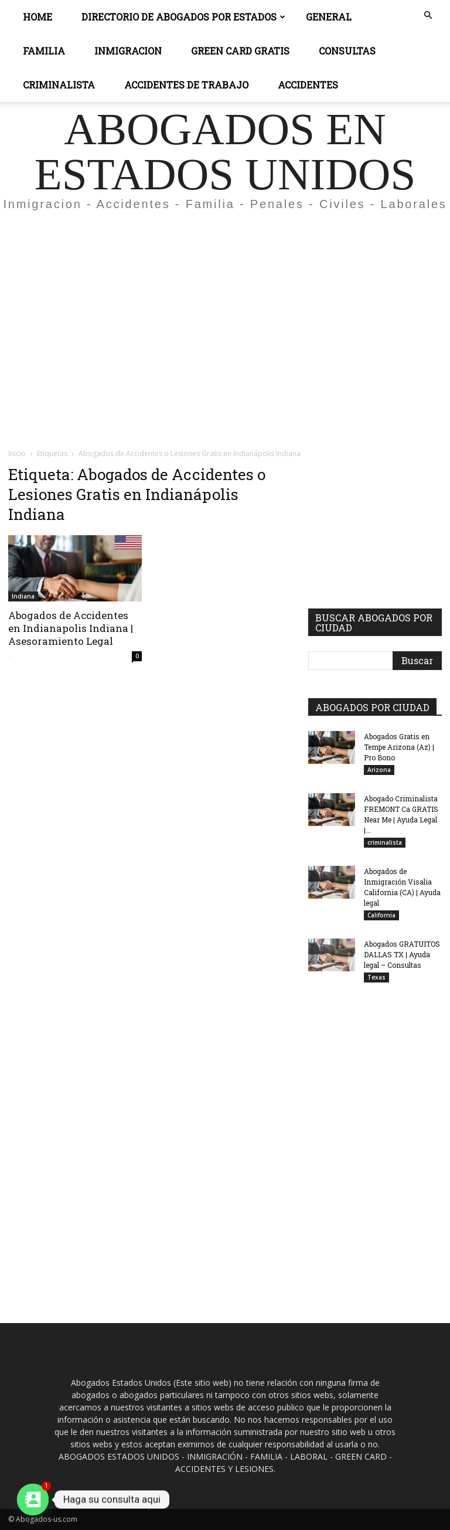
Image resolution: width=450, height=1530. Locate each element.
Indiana (23, 596)
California (381, 915)
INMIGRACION (128, 51)
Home (37, 17)
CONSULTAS (347, 51)
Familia (44, 51)
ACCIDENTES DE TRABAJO (186, 85)
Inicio (17, 453)
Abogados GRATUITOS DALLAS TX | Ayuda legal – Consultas (402, 954)
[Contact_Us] (33, 1499)
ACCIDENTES (308, 85)
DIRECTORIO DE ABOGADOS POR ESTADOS (183, 17)
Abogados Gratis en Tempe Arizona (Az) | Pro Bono (399, 747)
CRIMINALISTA (59, 85)
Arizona (379, 770)
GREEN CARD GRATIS (240, 51)
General (329, 17)
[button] (428, 15)
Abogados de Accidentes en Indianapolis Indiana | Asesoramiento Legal (70, 628)
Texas (376, 977)
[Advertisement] (225, 307)
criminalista (384, 842)
